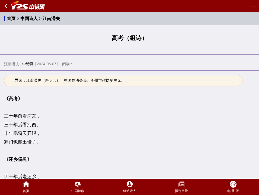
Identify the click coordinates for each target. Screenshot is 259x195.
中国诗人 (29, 18)
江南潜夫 (51, 18)
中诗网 (28, 64)
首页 (11, 18)
